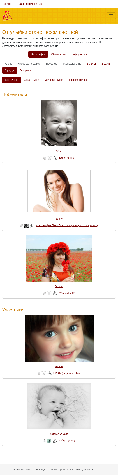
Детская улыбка (59, 433)
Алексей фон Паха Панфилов (67, 225)
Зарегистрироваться (31, 3)
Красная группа (78, 79)
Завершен (25, 70)
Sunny (59, 218)
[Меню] (111, 15)
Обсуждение (58, 54)
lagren (66, 157)
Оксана (59, 286)
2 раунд (105, 63)
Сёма (59, 151)
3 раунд (9, 70)
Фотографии (38, 54)
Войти (7, 3)
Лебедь (67, 440)
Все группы (11, 79)
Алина (59, 366)
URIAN (66, 373)
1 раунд (91, 63)
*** (67, 292)
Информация (79, 54)
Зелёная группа (54, 79)
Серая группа (32, 79)
